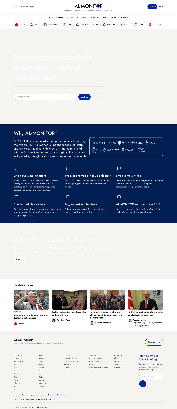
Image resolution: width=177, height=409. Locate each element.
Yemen (41, 371)
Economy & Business (98, 18)
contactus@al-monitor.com (46, 399)
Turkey (16, 358)
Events (32, 7)
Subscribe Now (154, 342)
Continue (20, 259)
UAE (15, 367)
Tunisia (41, 380)
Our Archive (68, 371)
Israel (15, 371)
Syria (15, 386)
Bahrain (41, 364)
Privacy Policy (94, 361)
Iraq (40, 355)
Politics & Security (56, 18)
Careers (117, 367)
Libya (40, 374)
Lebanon (17, 383)
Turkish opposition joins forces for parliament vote (69, 313)
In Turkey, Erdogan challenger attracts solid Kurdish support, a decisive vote (106, 314)
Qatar (16, 380)
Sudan (41, 377)
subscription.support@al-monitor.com (55, 395)
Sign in (160, 7)
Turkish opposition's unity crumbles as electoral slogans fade (145, 313)
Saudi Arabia (18, 361)
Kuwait (41, 367)
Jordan (41, 358)
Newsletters (24, 7)
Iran (15, 364)
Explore (113, 18)
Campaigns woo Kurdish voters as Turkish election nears (31, 316)
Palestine (17, 374)
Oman (41, 361)
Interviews (124, 18)
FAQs (91, 364)
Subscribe (152, 7)
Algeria (41, 386)
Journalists (117, 361)
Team (116, 364)
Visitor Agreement (95, 358)
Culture (70, 18)
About (116, 358)
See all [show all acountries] (158, 25)
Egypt (16, 377)
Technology (82, 18)
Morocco (42, 383)
